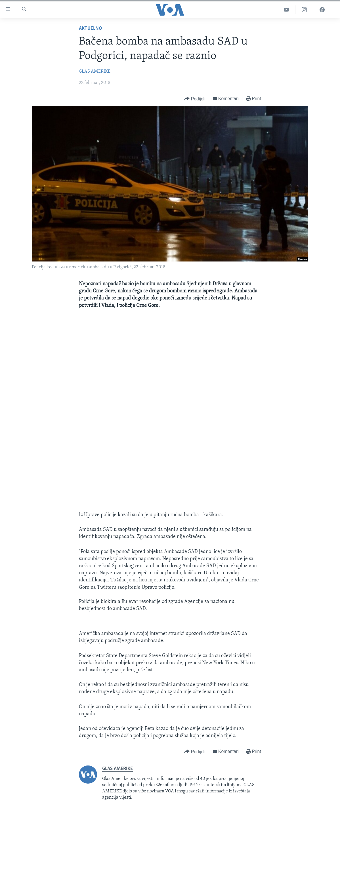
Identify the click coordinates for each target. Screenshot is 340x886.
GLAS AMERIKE (94, 71)
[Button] (194, 99)
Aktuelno (90, 28)
